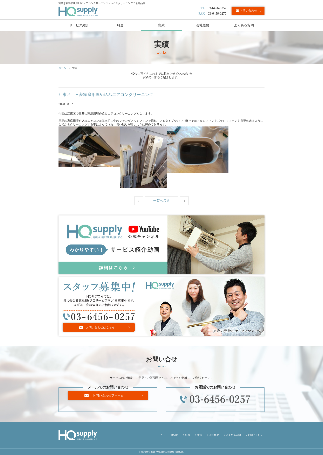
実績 (161, 25)
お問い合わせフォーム (110, 399)
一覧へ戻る (161, 200)
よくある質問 (244, 25)
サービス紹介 (79, 25)
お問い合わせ (248, 10)
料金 (120, 25)
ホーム (62, 68)
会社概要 (202, 25)
